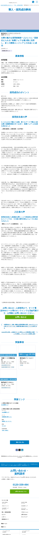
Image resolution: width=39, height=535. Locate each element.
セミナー (3, 514)
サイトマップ (24, 516)
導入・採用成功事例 (6, 512)
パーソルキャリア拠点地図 (25, 531)
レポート (3, 516)
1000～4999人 (5, 430)
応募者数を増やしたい (6, 50)
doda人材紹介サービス (5, 503)
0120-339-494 (20, 484)
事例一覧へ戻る (19, 442)
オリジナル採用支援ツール (24, 509)
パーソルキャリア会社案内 (6, 531)
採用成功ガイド (5, 519)
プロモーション (24, 512)
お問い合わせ (19, 317)
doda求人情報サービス (24, 503)
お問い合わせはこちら (20, 491)
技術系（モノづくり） (7, 421)
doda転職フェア (4, 48)
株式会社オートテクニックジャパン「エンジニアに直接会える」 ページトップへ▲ (19, 457)
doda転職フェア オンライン (5, 509)
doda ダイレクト (5, 505)
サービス (4, 425)
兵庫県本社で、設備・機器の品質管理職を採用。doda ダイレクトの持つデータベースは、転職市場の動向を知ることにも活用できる (21, 326)
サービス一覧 (4, 500)
